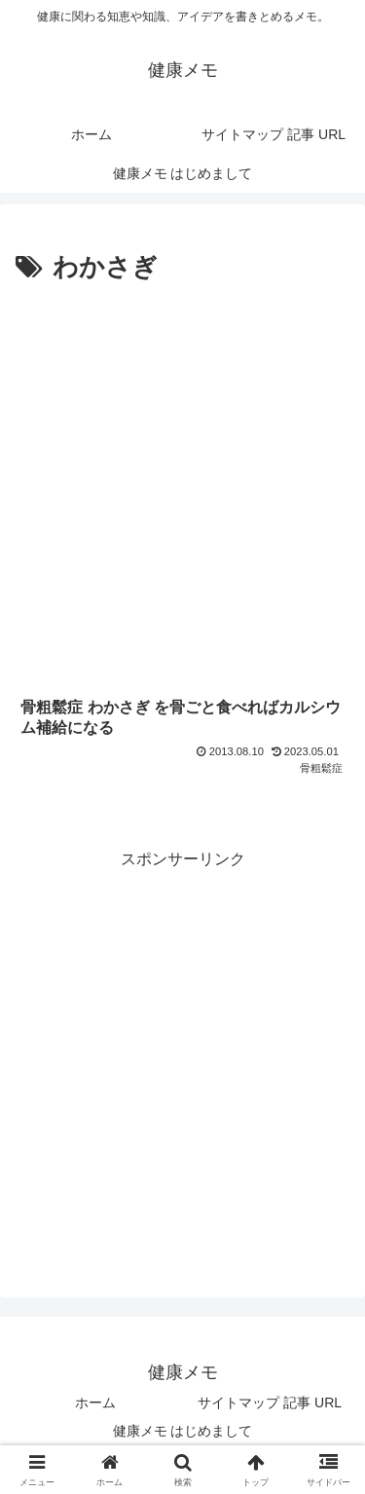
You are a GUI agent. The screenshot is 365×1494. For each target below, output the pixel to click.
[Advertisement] (182, 482)
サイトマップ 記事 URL (270, 1402)
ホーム (95, 1402)
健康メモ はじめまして (183, 1431)
